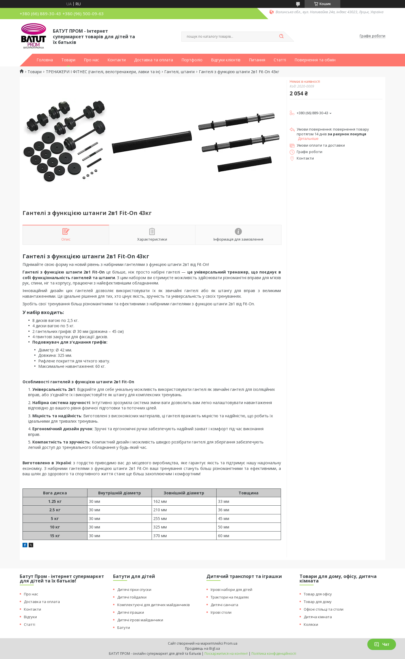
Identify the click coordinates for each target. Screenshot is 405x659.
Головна (45, 60)
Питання (257, 60)
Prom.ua (230, 643)
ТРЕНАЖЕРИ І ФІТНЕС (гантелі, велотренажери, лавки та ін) (103, 71)
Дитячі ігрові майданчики (140, 619)
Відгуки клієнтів (225, 60)
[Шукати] (281, 37)
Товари (68, 60)
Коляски (311, 624)
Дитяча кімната (318, 616)
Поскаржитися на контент (226, 653)
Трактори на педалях (230, 597)
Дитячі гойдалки (132, 597)
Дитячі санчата (224, 604)
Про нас (91, 60)
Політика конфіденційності (273, 653)
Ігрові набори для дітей (231, 589)
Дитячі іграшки (130, 612)
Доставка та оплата (153, 60)
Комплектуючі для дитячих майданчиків (153, 604)
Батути (123, 627)
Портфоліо (191, 60)
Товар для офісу (318, 594)
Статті (280, 60)
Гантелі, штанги (179, 71)
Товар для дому (318, 601)
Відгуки (30, 616)
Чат (381, 644)
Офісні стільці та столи (323, 609)
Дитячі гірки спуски (134, 589)
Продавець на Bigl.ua (202, 648)
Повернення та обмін (315, 60)
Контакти (116, 60)
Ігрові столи (221, 612)
